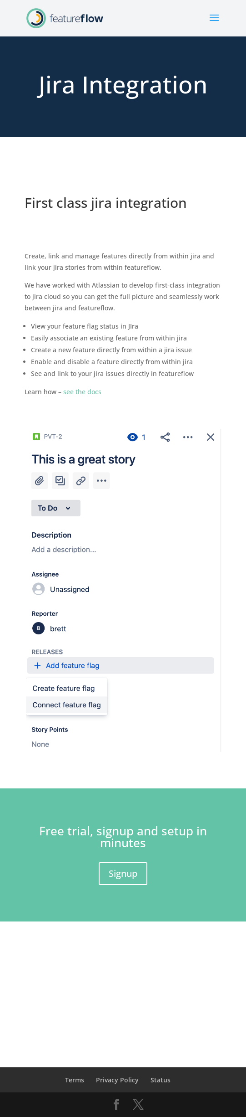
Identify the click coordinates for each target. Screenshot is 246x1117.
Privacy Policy (117, 1080)
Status (161, 1080)
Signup (123, 873)
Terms (74, 1080)
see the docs (82, 391)
